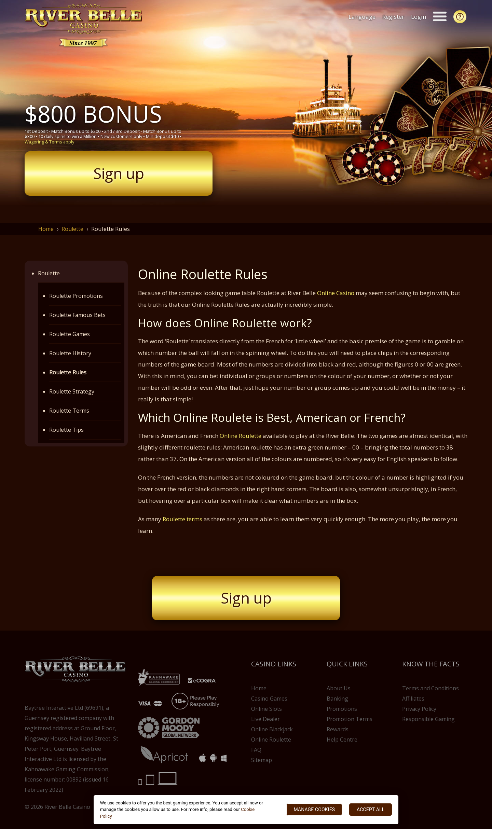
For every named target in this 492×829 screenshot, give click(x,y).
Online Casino (335, 293)
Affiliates (413, 698)
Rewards (337, 729)
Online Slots (266, 709)
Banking (337, 698)
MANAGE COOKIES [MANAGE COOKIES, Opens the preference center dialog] (314, 809)
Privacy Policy (419, 709)
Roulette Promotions (76, 296)
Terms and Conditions (430, 688)
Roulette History (70, 353)
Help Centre (342, 739)
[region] (246, 809)
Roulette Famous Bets (77, 315)
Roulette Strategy (71, 391)
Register (394, 16)
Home (46, 229)
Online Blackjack (272, 729)
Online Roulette (240, 436)
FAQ (256, 750)
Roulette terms (182, 519)
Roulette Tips (66, 429)
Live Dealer (265, 719)
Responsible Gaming (428, 719)
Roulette (72, 229)
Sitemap (261, 760)
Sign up (118, 173)
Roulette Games (69, 334)
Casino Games (269, 698)
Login (419, 16)
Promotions (342, 709)
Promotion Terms (349, 719)
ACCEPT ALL (370, 809)
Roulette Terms (69, 410)
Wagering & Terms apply (49, 142)
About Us (339, 688)
